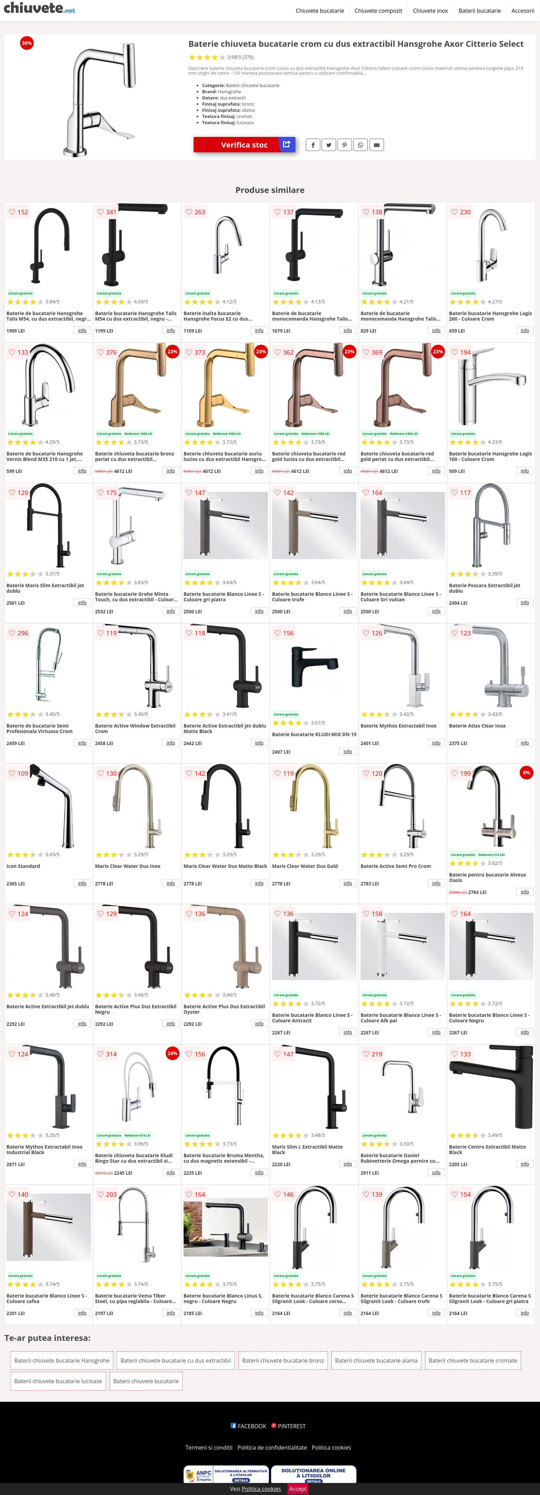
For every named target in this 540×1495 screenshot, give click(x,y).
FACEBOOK (248, 1426)
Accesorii (523, 10)
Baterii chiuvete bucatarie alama (376, 1360)
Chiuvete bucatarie (320, 10)
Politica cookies (331, 1447)
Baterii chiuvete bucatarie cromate (473, 1360)
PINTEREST (288, 1426)
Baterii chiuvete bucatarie (146, 1381)
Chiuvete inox (430, 10)
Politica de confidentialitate (272, 1447)
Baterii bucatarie (480, 10)
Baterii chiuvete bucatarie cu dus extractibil (176, 1360)
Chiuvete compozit (378, 10)
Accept (298, 1489)
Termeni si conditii (209, 1447)
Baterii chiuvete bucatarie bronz (283, 1360)
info (82, 330)
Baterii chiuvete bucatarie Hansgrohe (62, 1360)
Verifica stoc (258, 144)
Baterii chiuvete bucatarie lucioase (58, 1381)
